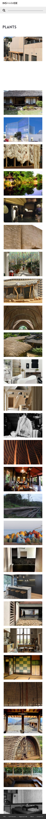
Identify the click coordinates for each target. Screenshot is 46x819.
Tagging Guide (23, 816)
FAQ (4, 816)
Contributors (12, 816)
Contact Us (40, 816)
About (32, 816)
